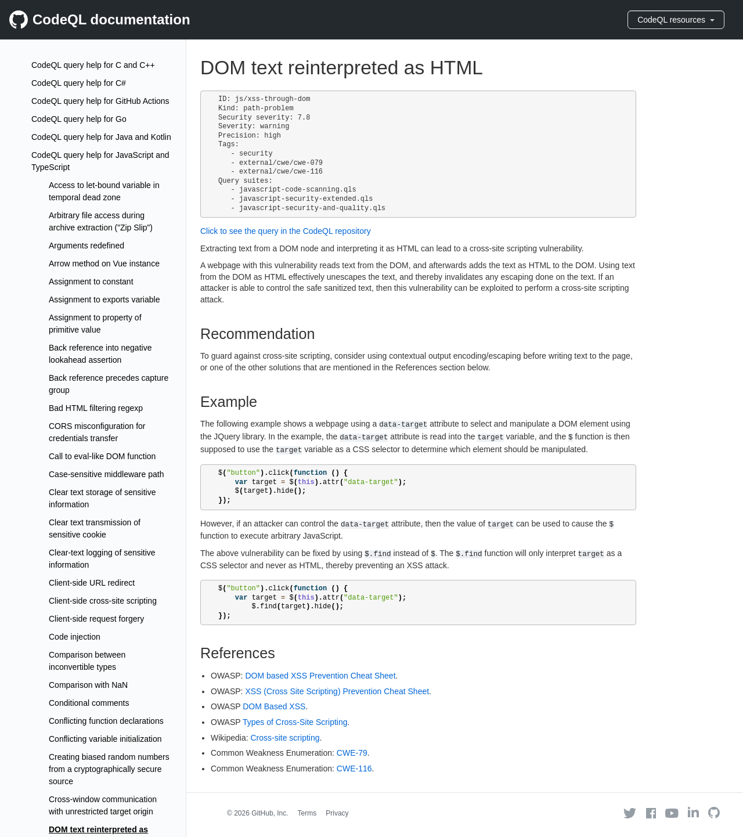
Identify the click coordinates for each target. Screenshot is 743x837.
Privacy (337, 813)
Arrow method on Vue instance (104, 263)
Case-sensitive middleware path (106, 474)
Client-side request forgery (96, 618)
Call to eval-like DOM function (102, 456)
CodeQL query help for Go (79, 119)
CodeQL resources (676, 19)
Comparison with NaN (88, 685)
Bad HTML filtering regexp (96, 408)
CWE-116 (354, 768)
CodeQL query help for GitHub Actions (100, 101)
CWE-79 (352, 752)
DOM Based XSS (274, 706)
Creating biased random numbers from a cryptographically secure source (109, 769)
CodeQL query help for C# (78, 83)
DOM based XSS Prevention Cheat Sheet (320, 675)
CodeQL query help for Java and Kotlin (101, 137)
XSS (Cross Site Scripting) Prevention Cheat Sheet (337, 691)
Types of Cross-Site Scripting (295, 722)
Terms (307, 813)
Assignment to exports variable (104, 299)
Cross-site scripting (284, 737)
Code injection (74, 636)
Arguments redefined (86, 245)
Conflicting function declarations (106, 721)
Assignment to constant (91, 281)
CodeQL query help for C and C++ (93, 65)
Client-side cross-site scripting (103, 600)
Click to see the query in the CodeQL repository (285, 231)
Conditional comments (89, 703)
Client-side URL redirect (92, 582)
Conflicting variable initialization (105, 739)
